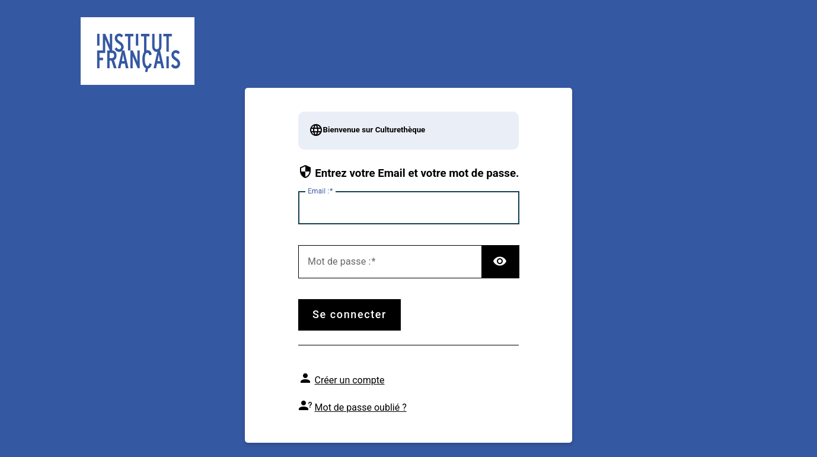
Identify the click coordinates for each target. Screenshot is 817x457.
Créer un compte (350, 380)
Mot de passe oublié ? (361, 407)
